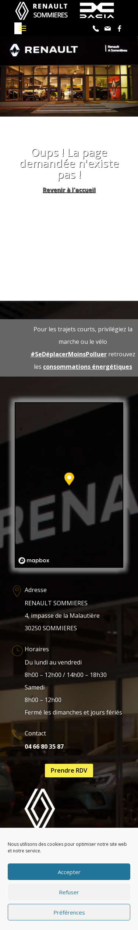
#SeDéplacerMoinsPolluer (69, 354)
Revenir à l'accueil (69, 190)
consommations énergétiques (87, 367)
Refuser (69, 892)
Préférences (69, 912)
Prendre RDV (69, 770)
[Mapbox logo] (34, 560)
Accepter (69, 872)
